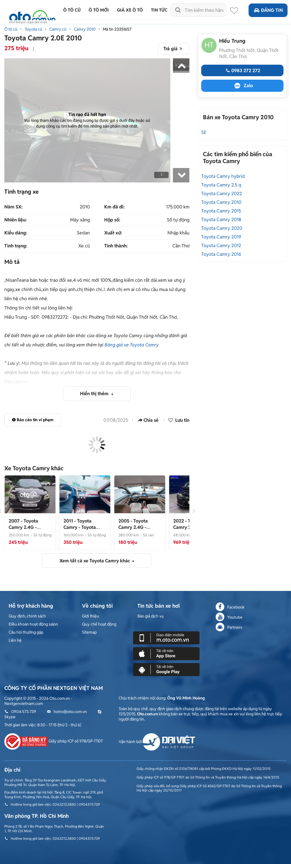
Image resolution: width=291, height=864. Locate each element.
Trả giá (173, 49)
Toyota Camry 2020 (221, 228)
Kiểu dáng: (15, 233)
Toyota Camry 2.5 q (221, 185)
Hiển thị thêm (95, 394)
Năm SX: (13, 207)
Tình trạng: (15, 246)
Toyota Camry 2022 (221, 194)
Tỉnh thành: (116, 246)
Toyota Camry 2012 (221, 245)
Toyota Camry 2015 (221, 211)
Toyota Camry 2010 (221, 202)
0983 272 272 (242, 71)
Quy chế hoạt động (99, 624)
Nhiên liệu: (15, 220)
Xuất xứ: (113, 233)
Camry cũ (57, 29)
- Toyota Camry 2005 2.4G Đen (139, 530)
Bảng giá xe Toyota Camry (132, 345)
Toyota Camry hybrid (223, 176)
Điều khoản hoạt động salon (33, 624)
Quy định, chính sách (27, 616)
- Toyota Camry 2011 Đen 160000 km (81, 530)
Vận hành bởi (157, 741)
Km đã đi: (114, 207)
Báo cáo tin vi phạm (32, 419)
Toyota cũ (33, 29)
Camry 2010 (85, 29)
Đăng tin (268, 10)
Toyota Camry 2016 (221, 254)
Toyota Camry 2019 (221, 237)
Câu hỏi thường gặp (26, 632)
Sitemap (89, 632)
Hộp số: (112, 220)
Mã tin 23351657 (117, 29)
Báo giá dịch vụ (150, 616)
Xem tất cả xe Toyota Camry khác (94, 561)
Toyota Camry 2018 (221, 220)
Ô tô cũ (10, 29)
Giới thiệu (90, 616)
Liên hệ (15, 640)
